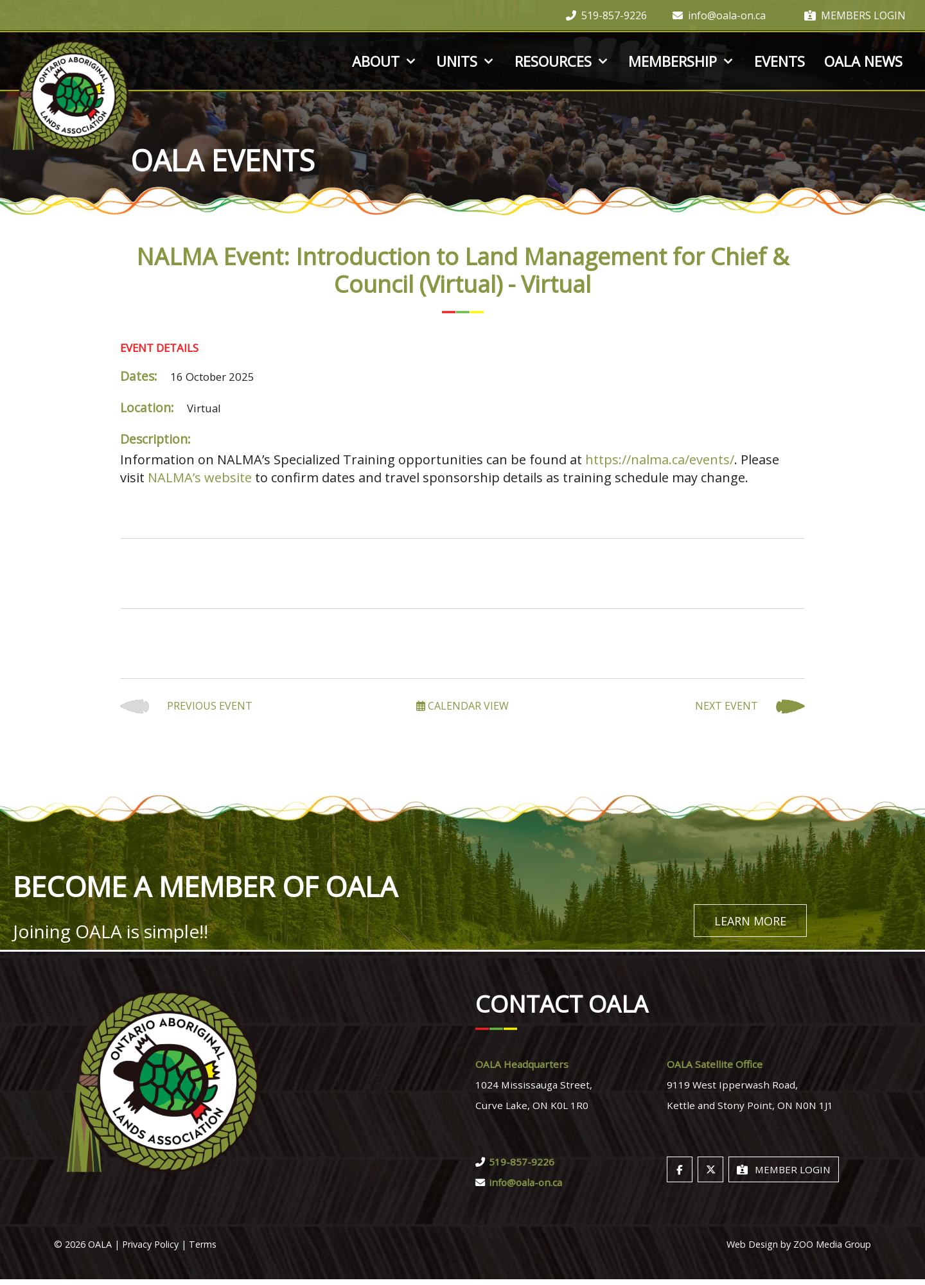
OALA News (863, 61)
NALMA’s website (200, 477)
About (385, 61)
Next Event (750, 706)
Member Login (784, 1175)
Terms (202, 1250)
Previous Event (186, 706)
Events (779, 61)
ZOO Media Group (832, 1250)
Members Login (855, 15)
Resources (562, 61)
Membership (681, 61)
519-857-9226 (606, 15)
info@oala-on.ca (719, 15)
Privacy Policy (150, 1250)
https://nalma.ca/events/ (659, 459)
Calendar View (462, 706)
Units (465, 61)
